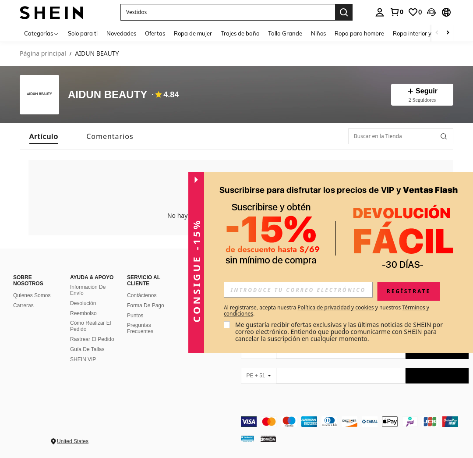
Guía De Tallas (87, 349)
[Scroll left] (437, 33)
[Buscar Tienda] (444, 136)
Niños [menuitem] (318, 33)
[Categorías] (42, 33)
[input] (298, 290)
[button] (431, 12)
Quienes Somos (31, 295)
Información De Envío (88, 290)
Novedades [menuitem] (121, 33)
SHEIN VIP (83, 359)
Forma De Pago (145, 305)
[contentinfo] (355, 421)
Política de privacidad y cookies (335, 307)
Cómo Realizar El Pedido (90, 326)
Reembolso (83, 313)
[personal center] (379, 12)
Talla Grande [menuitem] (285, 33)
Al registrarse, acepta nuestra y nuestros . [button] (326, 311)
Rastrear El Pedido (92, 339)
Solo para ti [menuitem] (83, 33)
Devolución (83, 303)
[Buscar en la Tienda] (400, 136)
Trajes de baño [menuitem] (240, 33)
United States (72, 441)
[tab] (43, 136)
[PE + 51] (258, 375)
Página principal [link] (43, 53)
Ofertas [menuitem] (155, 33)
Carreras (23, 305)
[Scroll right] (448, 33)
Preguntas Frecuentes (140, 328)
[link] (396, 12)
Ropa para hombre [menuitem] (359, 33)
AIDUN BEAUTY (107, 94)
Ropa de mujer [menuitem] (193, 33)
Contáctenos (141, 295)
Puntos (135, 315)
